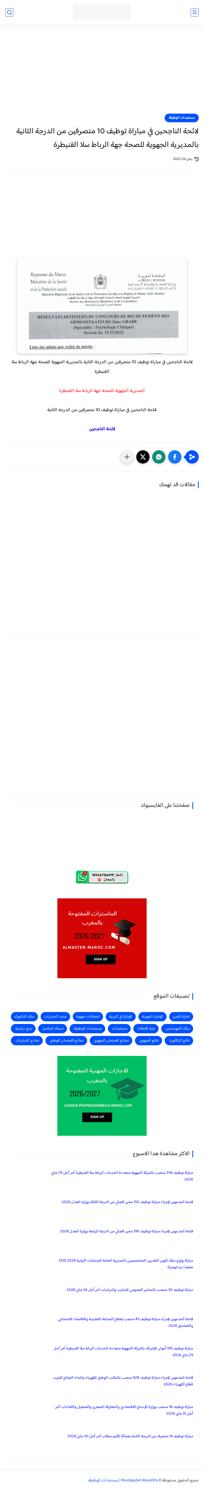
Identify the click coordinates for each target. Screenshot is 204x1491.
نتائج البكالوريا (179, 1040)
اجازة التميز (181, 1016)
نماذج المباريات (27, 1040)
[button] (174, 457)
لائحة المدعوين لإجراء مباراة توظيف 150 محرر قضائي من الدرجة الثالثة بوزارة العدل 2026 (127, 1202)
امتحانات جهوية (88, 1016)
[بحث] (9, 12)
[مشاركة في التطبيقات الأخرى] (127, 457)
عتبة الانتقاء (146, 1028)
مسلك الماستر (52, 1028)
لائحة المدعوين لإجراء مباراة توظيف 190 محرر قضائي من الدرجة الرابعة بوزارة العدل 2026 (126, 1231)
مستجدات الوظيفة (182, 118)
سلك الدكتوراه (24, 1016)
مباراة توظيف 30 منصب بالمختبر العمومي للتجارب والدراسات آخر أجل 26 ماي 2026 (130, 1290)
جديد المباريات (55, 1016)
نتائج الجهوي (149, 1040)
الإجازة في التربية (120, 1016)
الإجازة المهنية (152, 1016)
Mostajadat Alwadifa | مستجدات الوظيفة (123, 1480)
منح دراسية (23, 1028)
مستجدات (119, 1028)
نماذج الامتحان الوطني (67, 1040)
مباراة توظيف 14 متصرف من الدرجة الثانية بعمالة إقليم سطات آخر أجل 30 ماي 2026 (130, 1436)
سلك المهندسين (177, 1028)
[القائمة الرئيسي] (195, 12)
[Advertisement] (102, 72)
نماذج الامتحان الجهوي (111, 1040)
